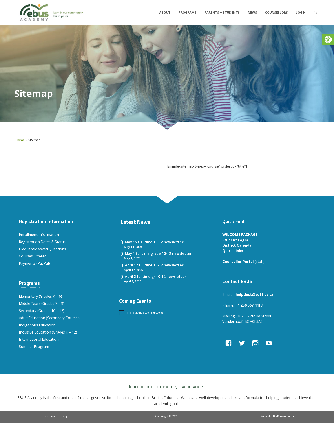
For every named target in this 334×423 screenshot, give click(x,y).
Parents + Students (222, 12)
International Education (39, 339)
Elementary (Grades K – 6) (40, 296)
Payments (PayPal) (34, 263)
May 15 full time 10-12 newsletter (154, 242)
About (164, 12)
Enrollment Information (39, 234)
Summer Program (34, 346)
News (252, 12)
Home (20, 140)
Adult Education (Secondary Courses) (50, 317)
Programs (187, 12)
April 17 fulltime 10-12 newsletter (154, 265)
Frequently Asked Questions (42, 248)
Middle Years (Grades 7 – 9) (41, 303)
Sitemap (49, 416)
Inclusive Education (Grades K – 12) (48, 332)
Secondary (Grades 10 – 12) (41, 310)
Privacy (63, 416)
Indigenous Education (37, 325)
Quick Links (232, 250)
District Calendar (237, 245)
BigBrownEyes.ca (284, 416)
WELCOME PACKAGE (239, 234)
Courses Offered (32, 256)
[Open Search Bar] (315, 12)
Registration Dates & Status (42, 241)
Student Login (235, 240)
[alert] (166, 312)
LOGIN (301, 12)
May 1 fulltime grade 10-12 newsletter (158, 253)
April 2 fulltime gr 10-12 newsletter (155, 276)
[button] (328, 39)
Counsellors (276, 12)
